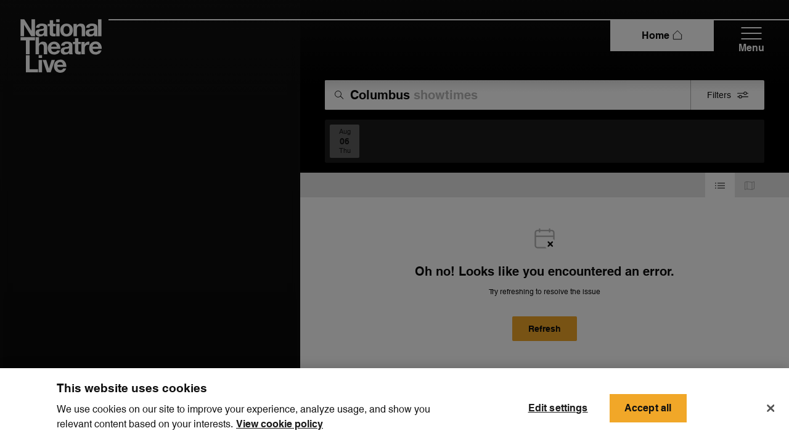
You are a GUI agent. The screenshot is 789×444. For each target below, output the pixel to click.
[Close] (770, 414)
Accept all (648, 414)
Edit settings (558, 414)
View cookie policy (279, 431)
